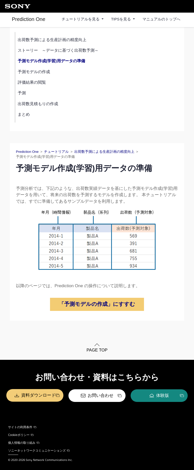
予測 (22, 93)
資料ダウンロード (38, 395)
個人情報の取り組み (23, 442)
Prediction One (28, 19)
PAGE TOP (97, 350)
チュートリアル (56, 152)
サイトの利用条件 (22, 427)
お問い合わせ (100, 395)
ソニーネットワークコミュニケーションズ (39, 450)
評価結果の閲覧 (32, 82)
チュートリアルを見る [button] (81, 19)
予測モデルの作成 (34, 72)
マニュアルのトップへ (161, 19)
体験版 (162, 395)
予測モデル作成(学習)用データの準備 (51, 61)
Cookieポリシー (21, 435)
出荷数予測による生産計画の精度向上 (52, 40)
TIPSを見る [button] (121, 19)
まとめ (24, 114)
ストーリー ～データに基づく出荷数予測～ (58, 50)
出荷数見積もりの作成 (38, 104)
